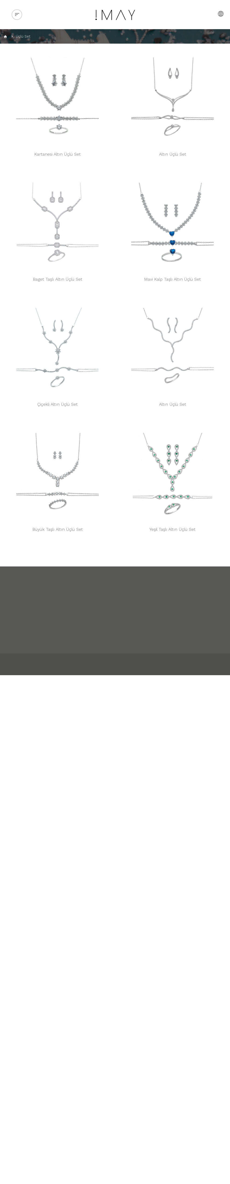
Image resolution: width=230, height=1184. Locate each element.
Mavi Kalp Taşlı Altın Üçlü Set (172, 279)
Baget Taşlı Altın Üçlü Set (57, 279)
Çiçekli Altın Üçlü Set (57, 404)
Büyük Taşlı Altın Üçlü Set (57, 529)
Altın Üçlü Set (172, 154)
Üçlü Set (23, 36)
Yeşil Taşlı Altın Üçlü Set (172, 529)
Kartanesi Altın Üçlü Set (57, 154)
